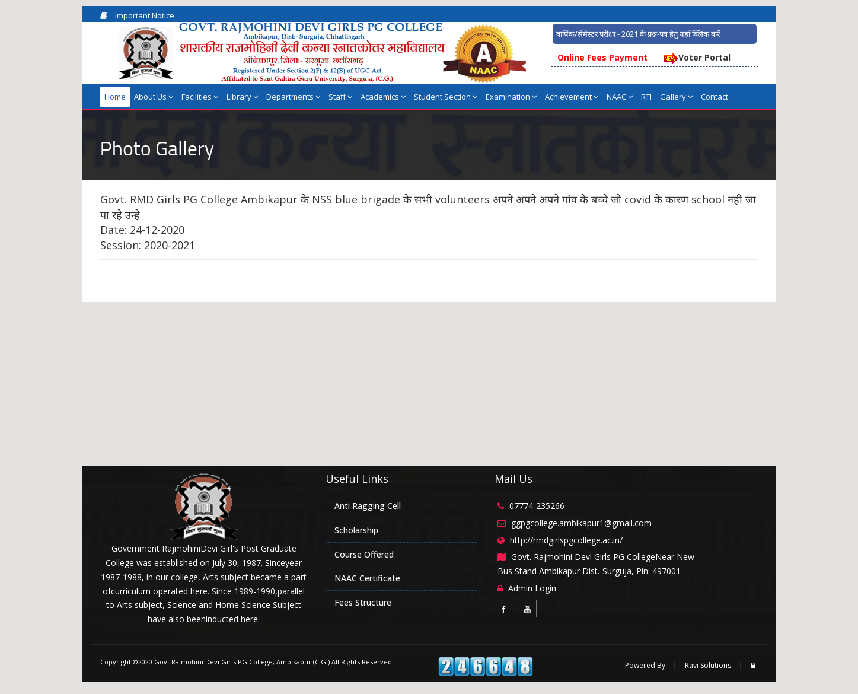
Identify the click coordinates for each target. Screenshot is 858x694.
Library (242, 96)
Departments (293, 96)
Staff (340, 96)
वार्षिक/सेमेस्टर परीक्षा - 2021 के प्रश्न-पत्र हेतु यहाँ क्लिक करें (638, 33)
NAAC (620, 96)
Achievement (571, 96)
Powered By (645, 665)
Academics (383, 96)
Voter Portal (696, 57)
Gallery (676, 96)
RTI (646, 96)
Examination (511, 96)
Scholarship (356, 530)
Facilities (199, 96)
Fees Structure (362, 602)
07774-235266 (536, 505)
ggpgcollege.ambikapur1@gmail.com (581, 523)
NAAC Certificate (367, 578)
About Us (153, 96)
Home (115, 96)
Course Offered (364, 554)
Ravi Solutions (708, 665)
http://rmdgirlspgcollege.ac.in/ (566, 540)
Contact (714, 96)
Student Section (445, 96)
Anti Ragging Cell (367, 505)
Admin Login (532, 588)
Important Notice (137, 15)
